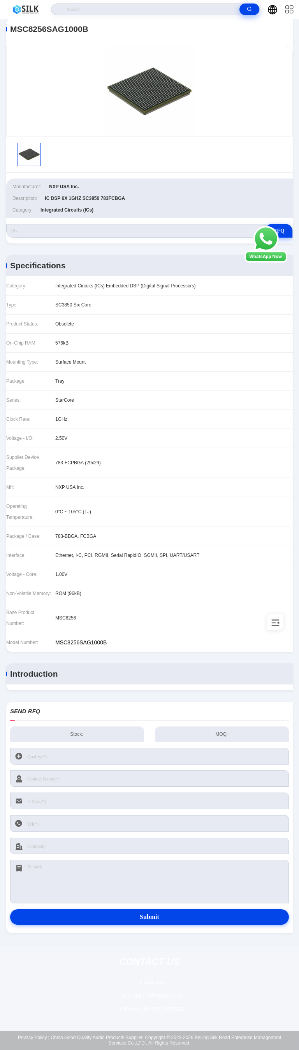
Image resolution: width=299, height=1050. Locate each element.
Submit (149, 917)
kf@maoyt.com (154, 995)
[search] (249, 9)
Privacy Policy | (33, 1037)
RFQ (279, 231)
